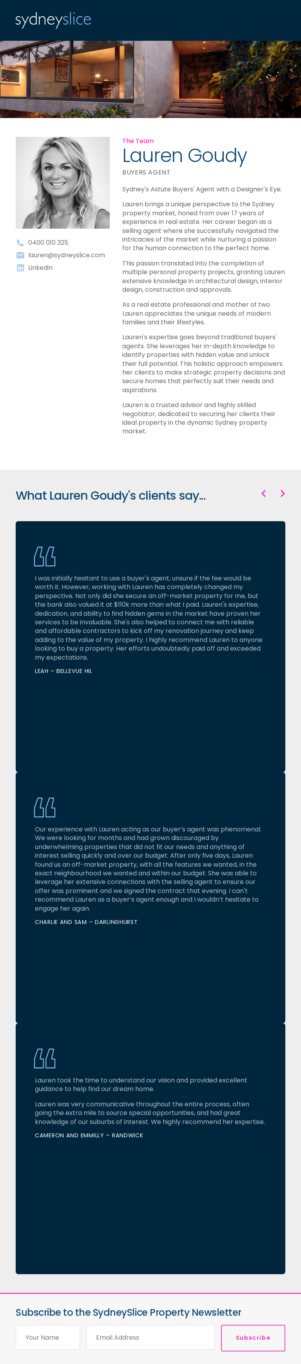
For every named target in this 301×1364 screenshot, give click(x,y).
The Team (138, 140)
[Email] (150, 1337)
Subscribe (253, 1338)
